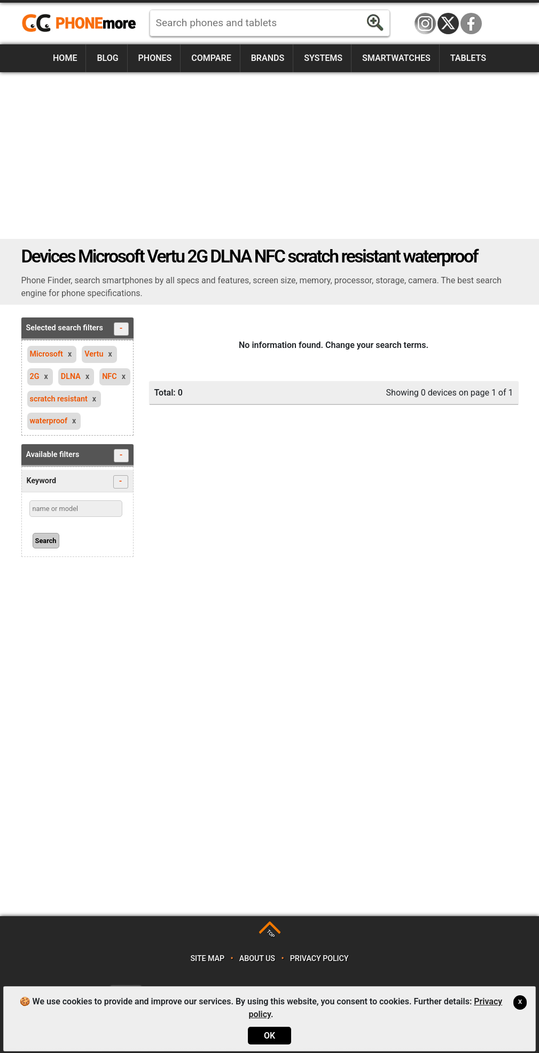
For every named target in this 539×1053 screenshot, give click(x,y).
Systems (323, 58)
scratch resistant (59, 399)
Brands (268, 58)
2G (35, 376)
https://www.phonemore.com (81, 23)
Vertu (93, 354)
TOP (270, 933)
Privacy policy (319, 958)
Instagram (425, 23)
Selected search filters (77, 329)
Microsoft (46, 354)
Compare (211, 58)
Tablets (468, 58)
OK (269, 1036)
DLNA (71, 376)
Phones (155, 58)
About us (257, 958)
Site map (207, 958)
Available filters (77, 455)
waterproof (49, 420)
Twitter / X (448, 23)
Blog (107, 58)
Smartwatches (396, 58)
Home (65, 58)
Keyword (77, 482)
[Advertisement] (269, 155)
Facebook (471, 23)
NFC (109, 376)
